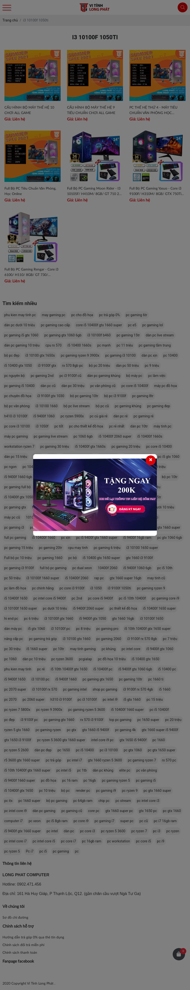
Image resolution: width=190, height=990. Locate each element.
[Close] (151, 460)
